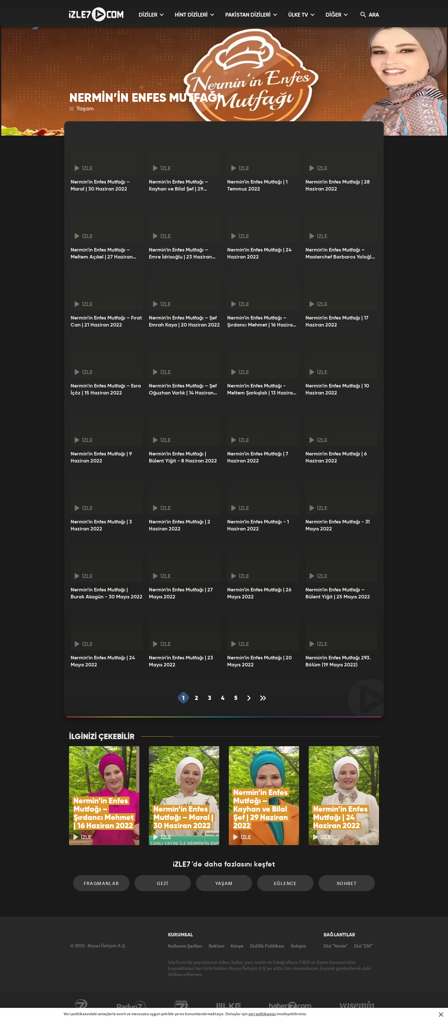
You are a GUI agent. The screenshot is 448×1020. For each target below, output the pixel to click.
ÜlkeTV (228, 1006)
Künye (237, 946)
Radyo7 (131, 1006)
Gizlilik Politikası (267, 946)
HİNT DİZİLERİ (194, 15)
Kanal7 (81, 1006)
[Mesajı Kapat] (441, 1014)
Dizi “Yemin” (336, 946)
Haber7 (290, 1006)
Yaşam (81, 109)
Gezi (162, 883)
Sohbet (347, 883)
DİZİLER (151, 15)
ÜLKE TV (301, 15)
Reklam (216, 946)
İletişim (298, 946)
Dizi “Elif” (363, 946)
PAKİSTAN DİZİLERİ (251, 15)
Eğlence (285, 883)
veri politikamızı (262, 1013)
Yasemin (357, 1006)
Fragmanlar (101, 883)
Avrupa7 (181, 1006)
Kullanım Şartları (185, 946)
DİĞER (337, 15)
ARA (369, 15)
